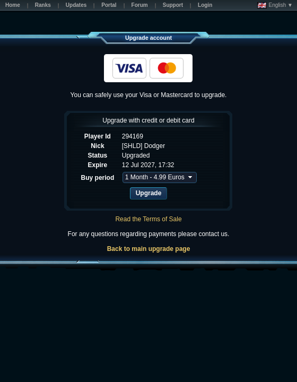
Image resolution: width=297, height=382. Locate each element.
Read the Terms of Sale (148, 219)
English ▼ (275, 5)
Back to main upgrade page (148, 249)
